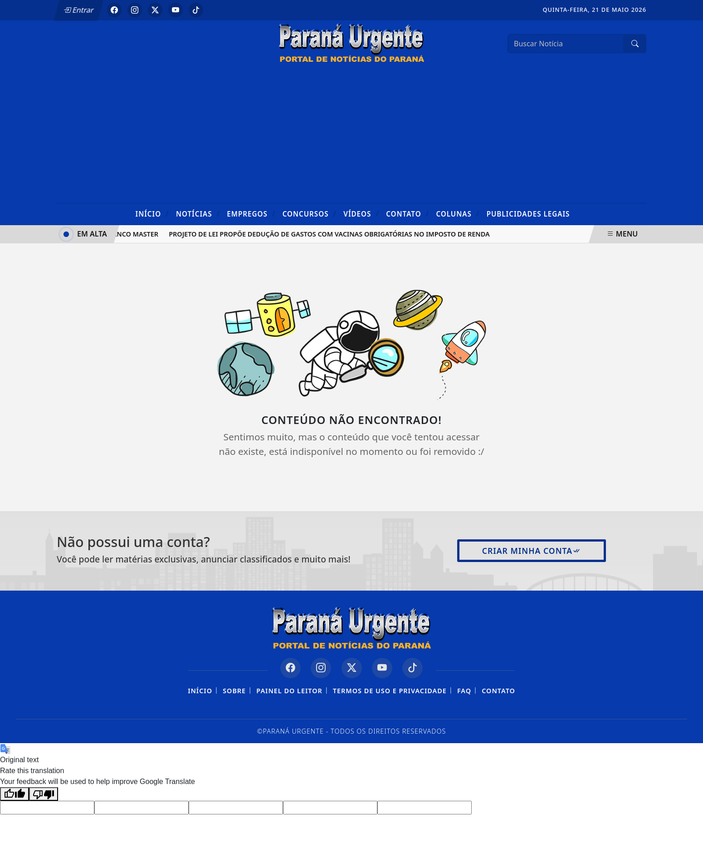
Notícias (198, 213)
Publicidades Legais (528, 213)
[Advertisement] (351, 134)
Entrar (78, 10)
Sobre (234, 690)
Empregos (251, 213)
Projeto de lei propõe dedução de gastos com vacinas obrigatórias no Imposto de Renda (331, 234)
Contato (407, 213)
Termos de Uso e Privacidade (390, 690)
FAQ (464, 690)
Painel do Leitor (289, 690)
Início (152, 213)
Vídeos (361, 213)
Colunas (457, 213)
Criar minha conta (531, 551)
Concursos (310, 213)
